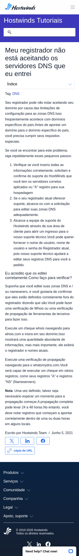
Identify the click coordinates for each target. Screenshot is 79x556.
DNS (16, 93)
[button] (49, 550)
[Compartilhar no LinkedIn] (27, 441)
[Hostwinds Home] (7, 531)
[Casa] (20, 7)
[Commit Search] (9, 32)
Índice (39, 84)
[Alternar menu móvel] (73, 7)
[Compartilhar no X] (12, 441)
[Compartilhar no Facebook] (43, 441)
